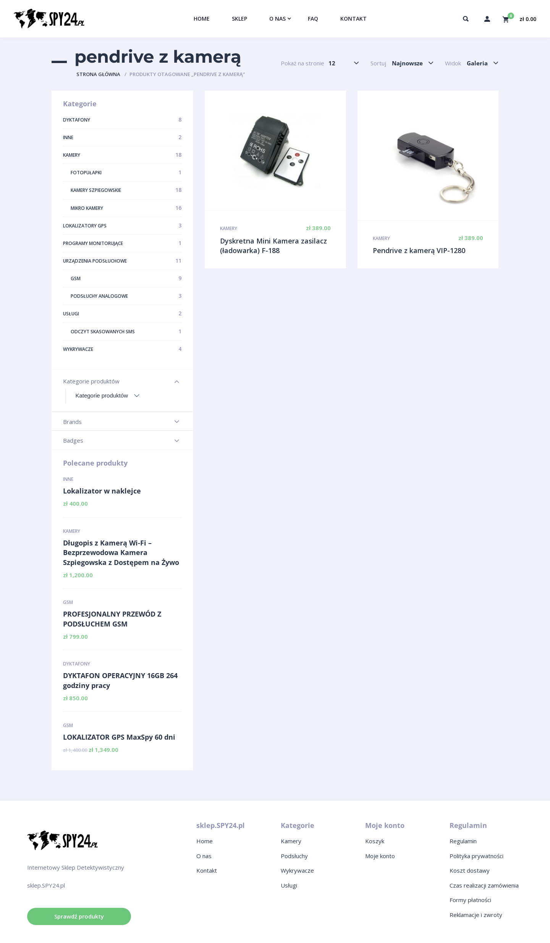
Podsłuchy (294, 856)
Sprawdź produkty (79, 916)
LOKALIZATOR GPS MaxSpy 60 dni (119, 737)
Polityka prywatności (476, 856)
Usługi (289, 885)
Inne (68, 479)
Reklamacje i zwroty (476, 915)
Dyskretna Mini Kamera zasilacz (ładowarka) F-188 (273, 245)
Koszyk (374, 841)
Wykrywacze (297, 870)
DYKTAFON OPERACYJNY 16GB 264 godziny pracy (120, 680)
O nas (204, 856)
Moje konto (380, 856)
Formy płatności (470, 900)
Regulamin (463, 841)
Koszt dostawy (470, 870)
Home (204, 841)
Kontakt (206, 870)
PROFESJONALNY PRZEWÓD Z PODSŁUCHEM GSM (112, 618)
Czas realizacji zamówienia (484, 885)
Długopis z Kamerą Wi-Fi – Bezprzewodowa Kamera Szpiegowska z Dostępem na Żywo (121, 552)
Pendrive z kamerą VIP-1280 (419, 250)
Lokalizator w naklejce (102, 490)
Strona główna (98, 74)
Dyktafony (76, 664)
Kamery (71, 531)
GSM (68, 602)
